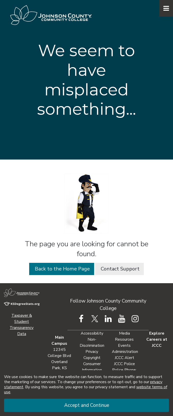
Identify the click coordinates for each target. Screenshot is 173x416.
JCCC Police (124, 364)
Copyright (91, 358)
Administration (125, 351)
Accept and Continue (86, 405)
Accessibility (92, 333)
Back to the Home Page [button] (61, 268)
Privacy (91, 351)
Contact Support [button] (119, 268)
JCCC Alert (124, 358)
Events (124, 345)
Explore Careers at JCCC (156, 339)
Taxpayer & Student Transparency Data (21, 325)
